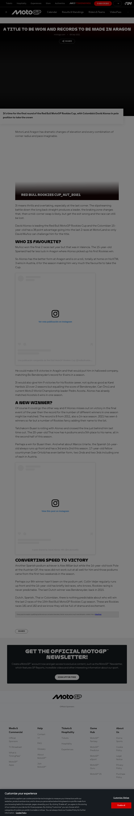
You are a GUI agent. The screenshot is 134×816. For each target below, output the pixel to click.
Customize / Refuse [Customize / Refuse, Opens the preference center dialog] (121, 798)
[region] (67, 802)
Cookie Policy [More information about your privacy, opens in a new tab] (21, 813)
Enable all (121, 805)
